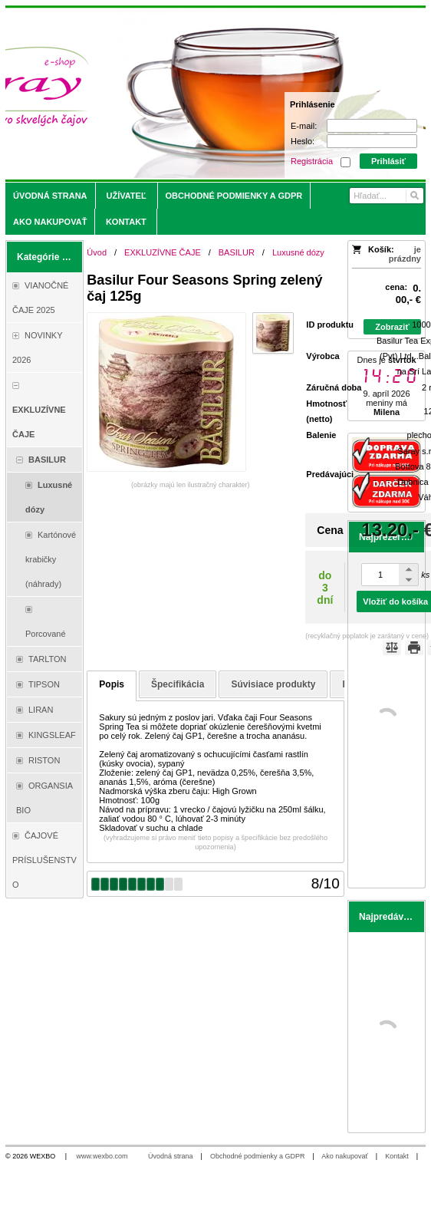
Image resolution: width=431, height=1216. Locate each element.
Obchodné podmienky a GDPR (257, 1156)
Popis (111, 684)
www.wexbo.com (102, 1156)
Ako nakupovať (344, 1156)
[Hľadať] (413, 195)
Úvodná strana (170, 1156)
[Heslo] (372, 141)
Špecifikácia (177, 684)
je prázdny (405, 254)
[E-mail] (372, 126)
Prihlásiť (388, 161)
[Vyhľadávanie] (386, 195)
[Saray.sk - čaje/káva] (163, 93)
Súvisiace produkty (273, 684)
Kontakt (397, 1156)
